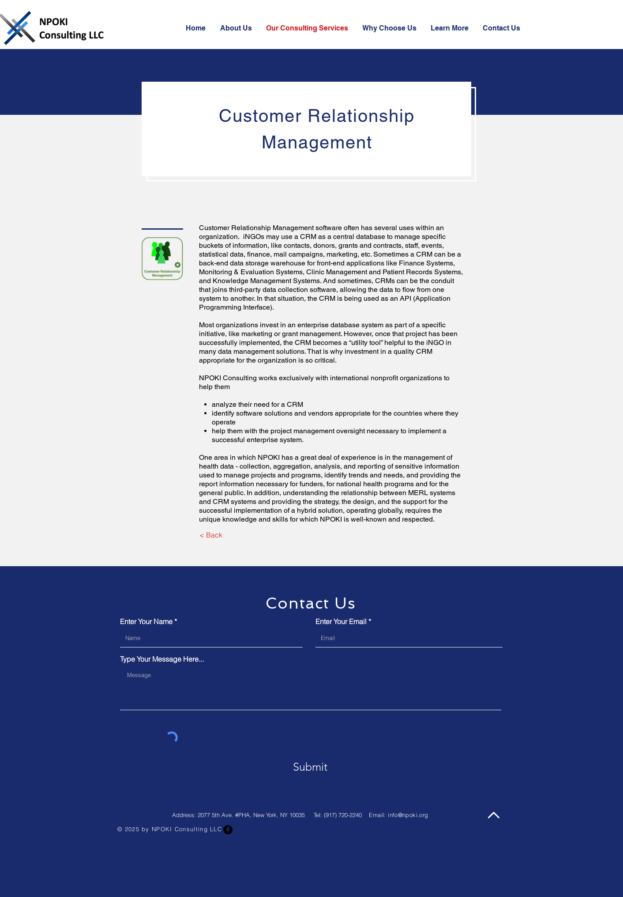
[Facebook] (228, 829)
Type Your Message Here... (162, 658)
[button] (450, 28)
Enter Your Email (341, 621)
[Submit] (310, 767)
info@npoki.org (408, 814)
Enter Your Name (146, 621)
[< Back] (211, 534)
